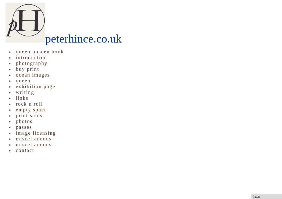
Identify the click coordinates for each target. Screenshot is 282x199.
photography (31, 63)
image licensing (36, 133)
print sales (29, 115)
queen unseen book (40, 51)
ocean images (33, 75)
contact (25, 150)
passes (24, 127)
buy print (27, 69)
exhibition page (35, 86)
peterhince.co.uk (64, 38)
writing (25, 92)
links (22, 98)
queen (23, 80)
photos (24, 121)
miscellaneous (33, 139)
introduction (31, 57)
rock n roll (29, 104)
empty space (31, 109)
